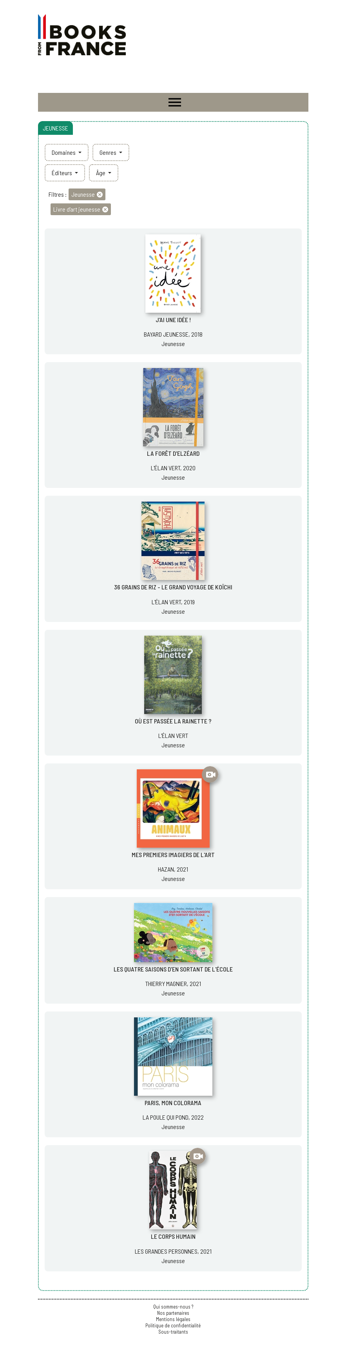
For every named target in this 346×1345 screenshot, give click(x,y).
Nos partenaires (173, 1313)
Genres (109, 152)
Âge (101, 172)
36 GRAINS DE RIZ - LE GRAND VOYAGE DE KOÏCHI (173, 587)
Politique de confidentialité (173, 1325)
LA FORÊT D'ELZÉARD (173, 453)
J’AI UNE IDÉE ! (173, 319)
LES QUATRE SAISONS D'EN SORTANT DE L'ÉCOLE (173, 969)
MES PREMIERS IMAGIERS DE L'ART (173, 854)
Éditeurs (62, 172)
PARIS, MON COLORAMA (173, 1102)
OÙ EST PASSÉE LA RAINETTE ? (173, 721)
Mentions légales (173, 1319)
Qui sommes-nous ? (173, 1306)
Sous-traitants (173, 1332)
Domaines (64, 152)
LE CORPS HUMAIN (173, 1236)
